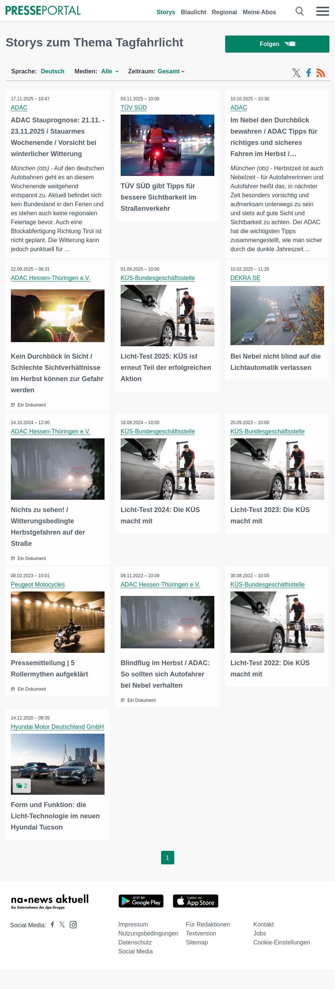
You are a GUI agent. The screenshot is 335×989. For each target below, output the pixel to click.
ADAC (19, 109)
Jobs (259, 951)
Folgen (277, 45)
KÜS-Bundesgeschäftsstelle (158, 288)
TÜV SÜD (134, 109)
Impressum (133, 942)
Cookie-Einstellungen (281, 960)
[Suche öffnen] (300, 11)
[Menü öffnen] (322, 11)
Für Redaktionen (208, 942)
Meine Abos (259, 12)
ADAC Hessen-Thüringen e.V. (51, 288)
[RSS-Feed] (321, 74)
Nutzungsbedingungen (148, 951)
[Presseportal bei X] (59, 943)
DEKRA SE (246, 288)
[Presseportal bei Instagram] (71, 942)
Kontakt (263, 942)
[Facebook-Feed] (308, 74)
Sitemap (197, 960)
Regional (224, 12)
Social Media (135, 969)
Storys (166, 12)
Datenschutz (135, 960)
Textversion (201, 951)
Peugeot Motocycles (38, 594)
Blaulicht (193, 12)
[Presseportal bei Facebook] (50, 943)
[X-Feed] (296, 74)
